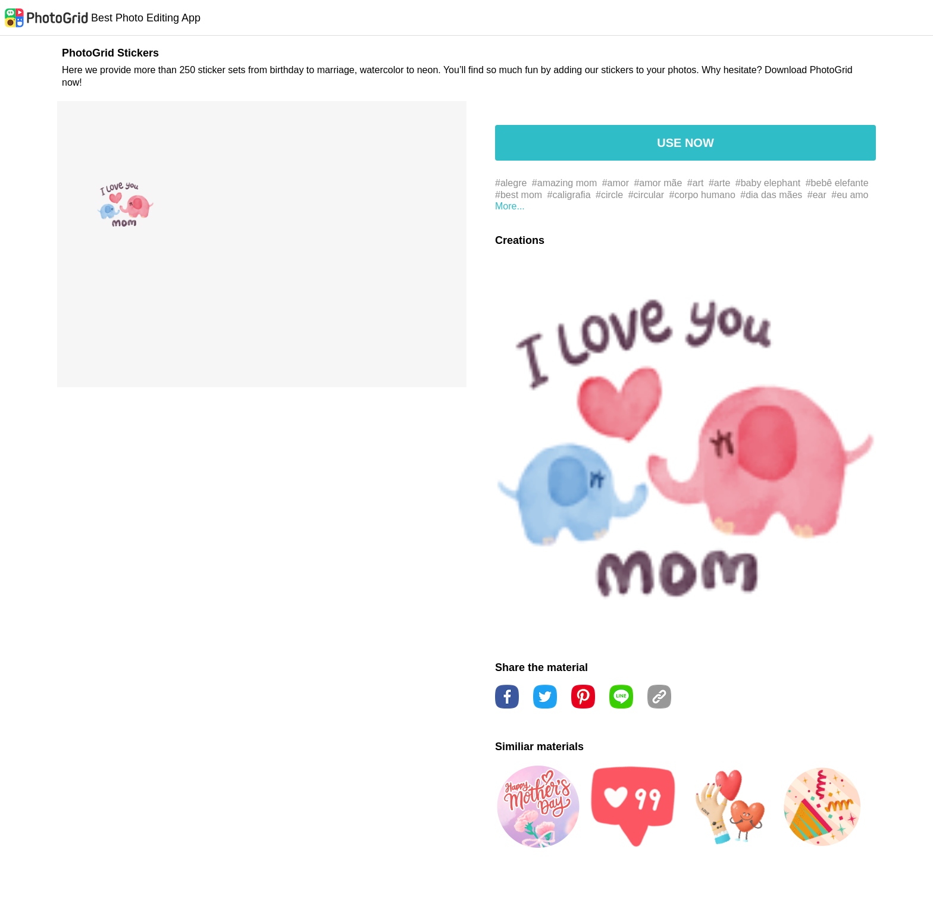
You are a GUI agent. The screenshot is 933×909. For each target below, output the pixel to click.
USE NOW (685, 142)
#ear (816, 195)
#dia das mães (771, 195)
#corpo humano (702, 195)
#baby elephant (767, 183)
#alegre (511, 183)
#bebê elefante (837, 183)
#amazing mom (564, 183)
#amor (615, 183)
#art (695, 183)
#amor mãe (658, 183)
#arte (719, 183)
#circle (609, 195)
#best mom (518, 195)
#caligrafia (569, 195)
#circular (646, 195)
